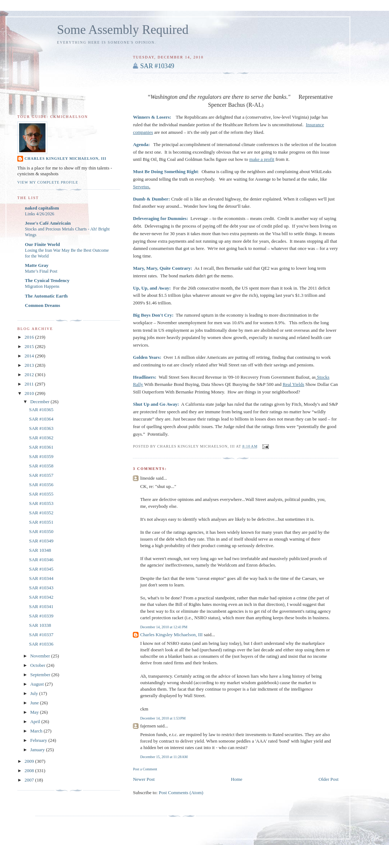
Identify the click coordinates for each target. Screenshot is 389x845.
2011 (30, 384)
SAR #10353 (41, 503)
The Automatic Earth (46, 296)
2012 (30, 374)
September (41, 674)
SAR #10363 (41, 428)
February (39, 740)
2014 (30, 355)
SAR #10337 (41, 634)
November (40, 656)
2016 (30, 337)
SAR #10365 (41, 409)
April (35, 721)
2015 (30, 346)
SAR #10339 (41, 616)
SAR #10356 (41, 484)
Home (236, 779)
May (35, 712)
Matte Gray (36, 265)
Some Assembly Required (122, 30)
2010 (30, 393)
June (35, 702)
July (34, 693)
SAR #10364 (41, 419)
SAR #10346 (41, 559)
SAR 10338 (40, 625)
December (40, 401)
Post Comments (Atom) (181, 792)
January (38, 749)
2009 (30, 761)
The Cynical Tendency (47, 280)
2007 (30, 780)
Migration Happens (42, 286)
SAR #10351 (41, 522)
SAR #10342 (41, 597)
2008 (30, 770)
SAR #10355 (41, 494)
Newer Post (143, 779)
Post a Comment (145, 769)
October (38, 665)
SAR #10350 (41, 531)
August (37, 684)
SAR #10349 (157, 66)
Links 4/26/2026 (39, 213)
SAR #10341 (41, 606)
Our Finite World (42, 244)
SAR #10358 (41, 465)
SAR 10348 (40, 550)
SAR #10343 (41, 587)
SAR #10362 (41, 437)
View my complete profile (47, 182)
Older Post (328, 779)
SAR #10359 (41, 456)
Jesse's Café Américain (48, 223)
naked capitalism (42, 208)
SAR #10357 (41, 475)
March (37, 731)
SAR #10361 (41, 447)
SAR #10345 (41, 569)
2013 (30, 365)
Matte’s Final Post (41, 271)
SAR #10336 (41, 644)
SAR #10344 (41, 578)
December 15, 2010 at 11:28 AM (164, 757)
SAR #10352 (41, 512)
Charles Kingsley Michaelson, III (171, 634)
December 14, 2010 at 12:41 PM (163, 627)
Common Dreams (42, 305)
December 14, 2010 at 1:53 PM (162, 718)
